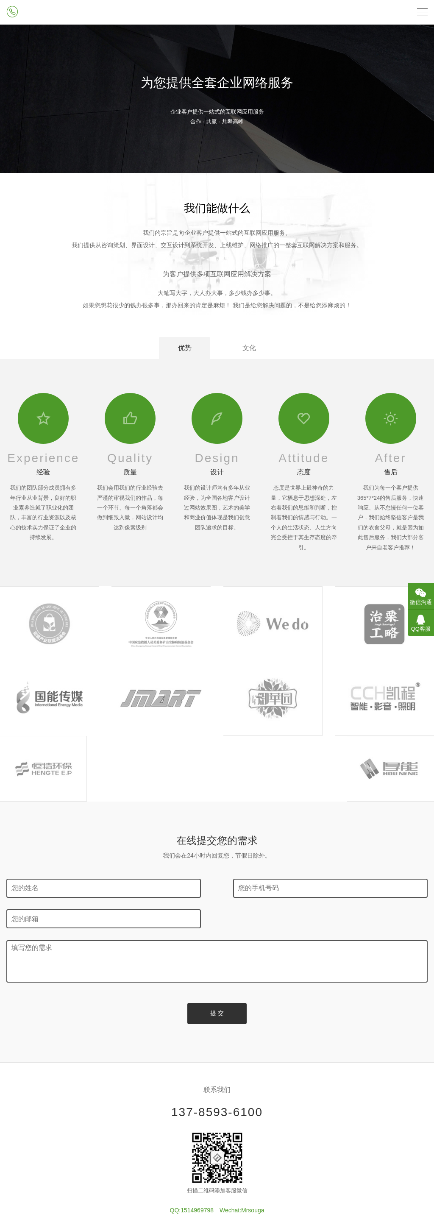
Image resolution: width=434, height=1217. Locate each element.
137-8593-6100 (217, 998)
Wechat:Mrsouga (242, 1097)
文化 (250, 347)
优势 (184, 347)
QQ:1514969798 (192, 1097)
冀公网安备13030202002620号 (217, 1178)
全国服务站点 (217, 1189)
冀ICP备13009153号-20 (217, 1132)
